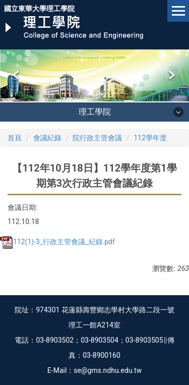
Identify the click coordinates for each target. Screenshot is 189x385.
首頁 (15, 138)
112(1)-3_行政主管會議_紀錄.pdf (57, 242)
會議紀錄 (47, 138)
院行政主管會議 (97, 138)
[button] (16, 75)
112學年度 (150, 138)
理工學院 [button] (95, 112)
